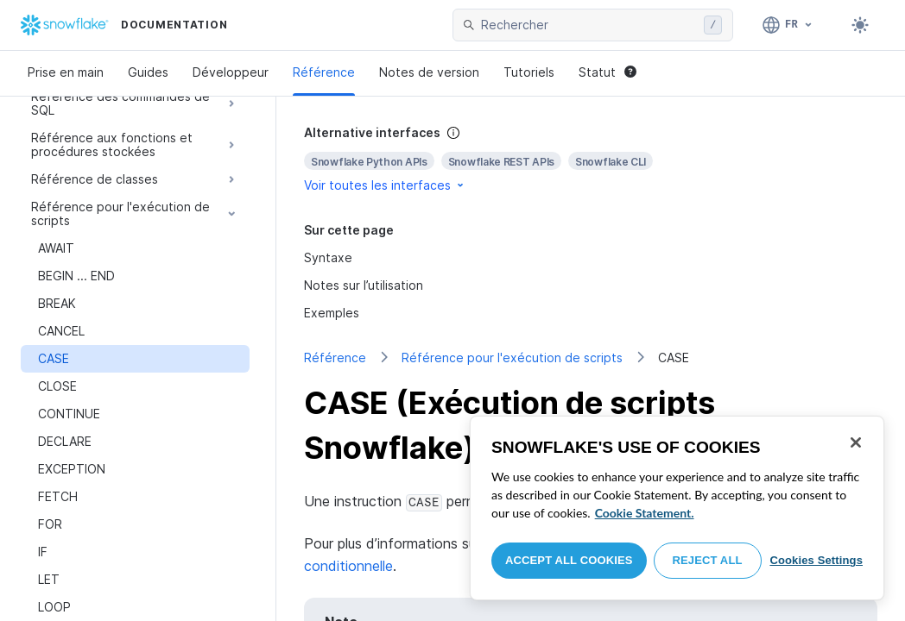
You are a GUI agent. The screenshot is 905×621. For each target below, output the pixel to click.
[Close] (856, 442)
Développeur (231, 72)
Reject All (708, 560)
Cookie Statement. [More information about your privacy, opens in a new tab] (644, 512)
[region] (677, 508)
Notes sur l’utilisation (363, 285)
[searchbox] (589, 25)
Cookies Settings (816, 560)
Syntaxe (328, 257)
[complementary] (590, 159)
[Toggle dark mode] (860, 25)
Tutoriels (528, 72)
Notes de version (429, 72)
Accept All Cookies (569, 560)
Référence (324, 72)
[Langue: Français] (788, 25)
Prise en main (66, 72)
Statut (607, 72)
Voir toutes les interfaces (385, 185)
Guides (148, 72)
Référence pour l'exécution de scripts (512, 357)
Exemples (331, 312)
